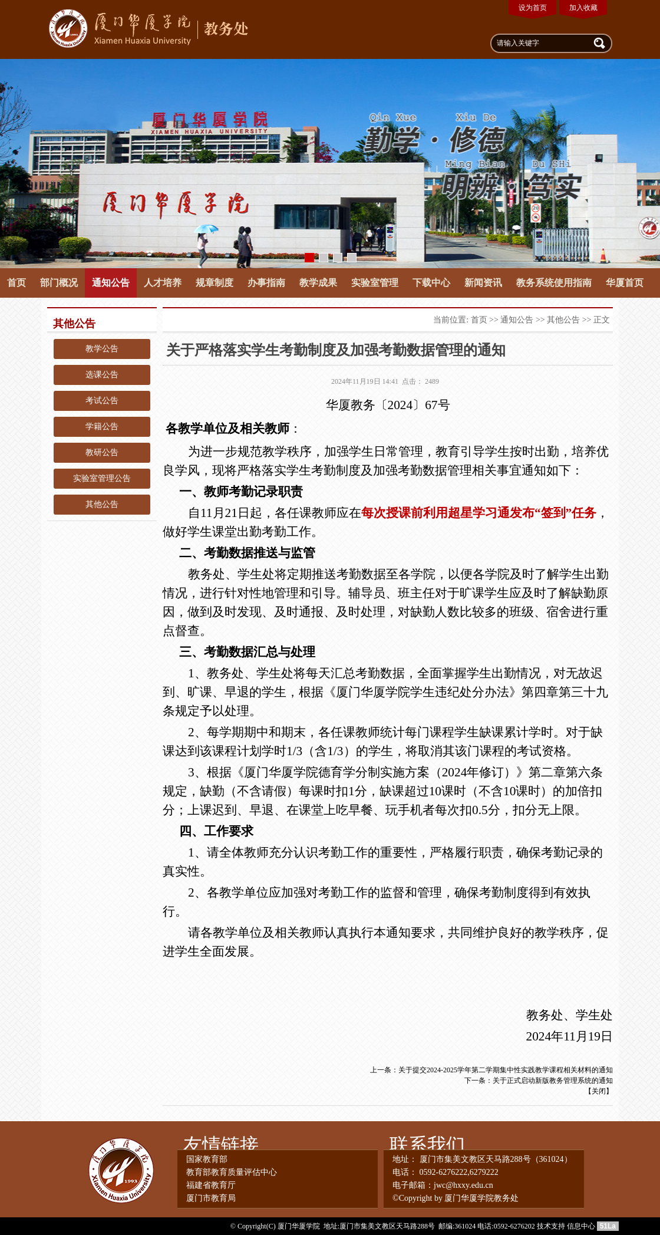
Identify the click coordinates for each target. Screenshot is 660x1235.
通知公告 (111, 283)
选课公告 (101, 374)
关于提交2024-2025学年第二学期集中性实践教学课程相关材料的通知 (505, 1070)
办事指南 (266, 283)
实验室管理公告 (102, 478)
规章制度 (214, 283)
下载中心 (431, 283)
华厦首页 (625, 283)
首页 (16, 283)
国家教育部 (206, 1159)
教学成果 (318, 283)
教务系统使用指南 (554, 283)
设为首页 (533, 8)
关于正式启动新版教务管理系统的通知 (553, 1080)
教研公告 (101, 452)
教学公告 (101, 348)
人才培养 (163, 283)
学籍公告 (101, 426)
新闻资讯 (483, 283)
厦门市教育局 (211, 1198)
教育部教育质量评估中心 (231, 1172)
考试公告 (101, 400)
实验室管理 (374, 283)
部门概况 (59, 283)
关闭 (599, 1091)
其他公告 (101, 504)
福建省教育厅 (211, 1185)
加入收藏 (583, 8)
